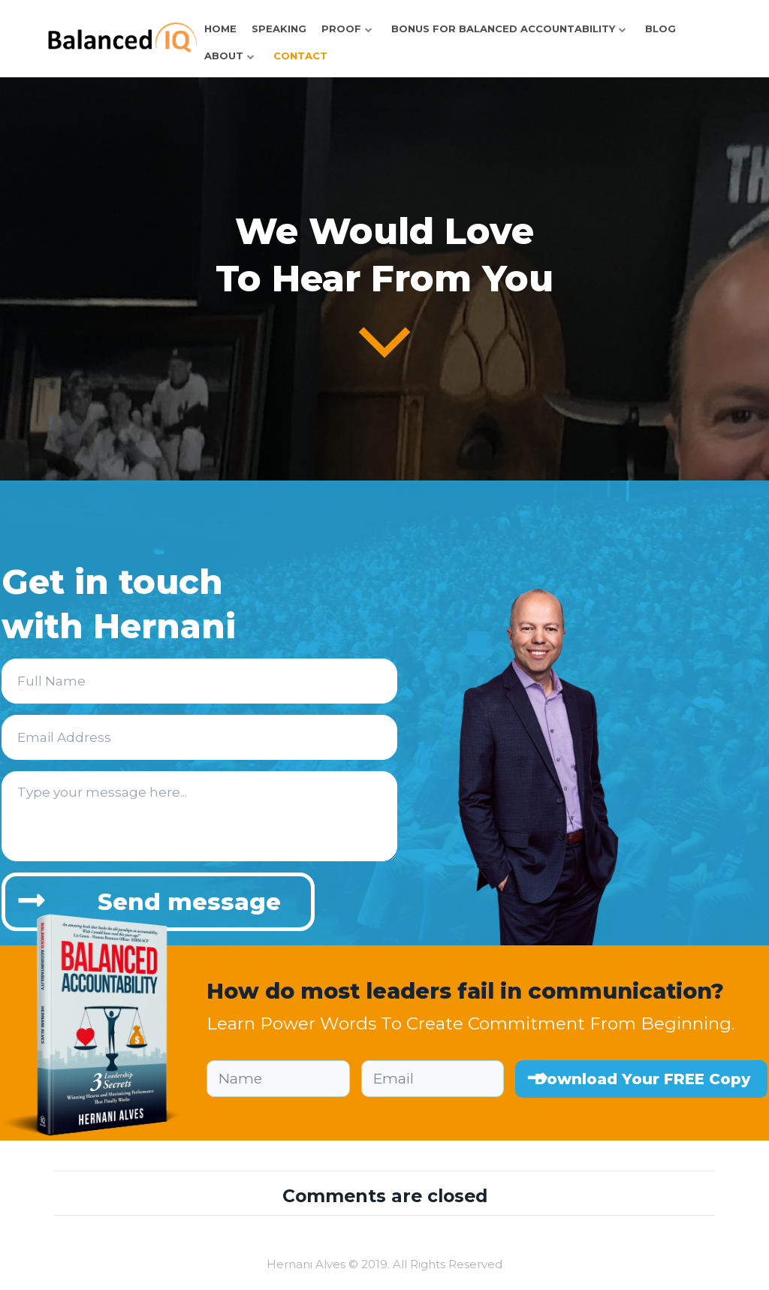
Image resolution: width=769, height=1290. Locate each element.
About (223, 56)
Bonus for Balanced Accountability (503, 29)
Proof (341, 29)
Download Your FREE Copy (642, 1079)
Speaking (279, 29)
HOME (220, 29)
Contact (300, 56)
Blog (660, 29)
